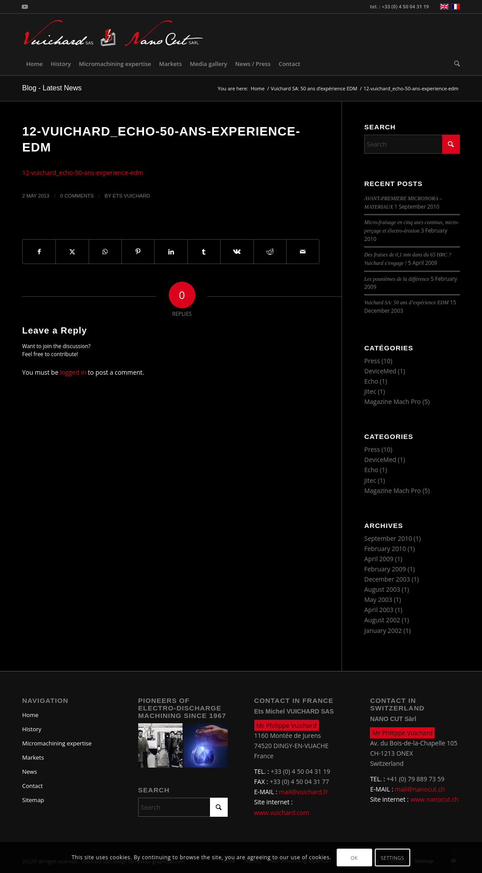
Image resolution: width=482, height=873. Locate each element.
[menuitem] (34, 64)
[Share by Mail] (303, 252)
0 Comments (77, 195)
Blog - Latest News (52, 88)
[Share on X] (72, 252)
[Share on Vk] (237, 252)
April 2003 (378, 609)
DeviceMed (380, 371)
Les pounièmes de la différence (396, 279)
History (31, 729)
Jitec (370, 391)
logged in (73, 372)
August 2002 (382, 620)
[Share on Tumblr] (204, 252)
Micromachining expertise (57, 743)
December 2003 (387, 579)
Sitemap (33, 800)
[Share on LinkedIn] (171, 252)
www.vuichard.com (281, 812)
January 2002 (383, 630)
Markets (33, 757)
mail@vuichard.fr (303, 792)
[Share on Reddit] (270, 252)
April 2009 (378, 559)
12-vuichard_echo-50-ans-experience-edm (82, 172)
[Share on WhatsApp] (105, 252)
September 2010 (388, 538)
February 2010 (385, 548)
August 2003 (382, 589)
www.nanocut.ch (434, 799)
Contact (32, 786)
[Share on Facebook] (39, 252)
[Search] (455, 64)
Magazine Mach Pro (392, 401)
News (29, 772)
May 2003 (378, 599)
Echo (371, 381)
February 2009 (385, 569)
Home (30, 715)
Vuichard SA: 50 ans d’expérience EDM (406, 302)
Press (372, 361)
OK (354, 857)
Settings (392, 857)
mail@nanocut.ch (420, 789)
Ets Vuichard (131, 195)
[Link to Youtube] (24, 6)
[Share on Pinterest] (138, 252)
